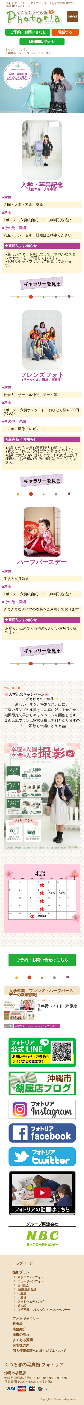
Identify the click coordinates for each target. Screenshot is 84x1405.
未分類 (8, 1025)
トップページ (23, 1263)
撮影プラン (21, 1272)
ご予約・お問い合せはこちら (42, 960)
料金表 (18, 1324)
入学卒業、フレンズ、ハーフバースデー (37, 1025)
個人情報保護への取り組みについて (39, 1351)
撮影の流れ (21, 1334)
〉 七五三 (20, 1293)
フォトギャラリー (26, 1318)
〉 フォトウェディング (29, 1301)
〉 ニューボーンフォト (29, 1281)
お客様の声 (21, 1345)
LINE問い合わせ (42, 41)
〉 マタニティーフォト (29, 1277)
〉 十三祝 (20, 1297)
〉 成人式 (20, 1305)
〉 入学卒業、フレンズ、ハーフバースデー (42, 1309)
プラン (24, 49)
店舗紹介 (19, 1329)
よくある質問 (23, 1340)
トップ (9, 49)
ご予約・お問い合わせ (28, 32)
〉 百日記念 (21, 1285)
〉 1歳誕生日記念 (25, 1289)
